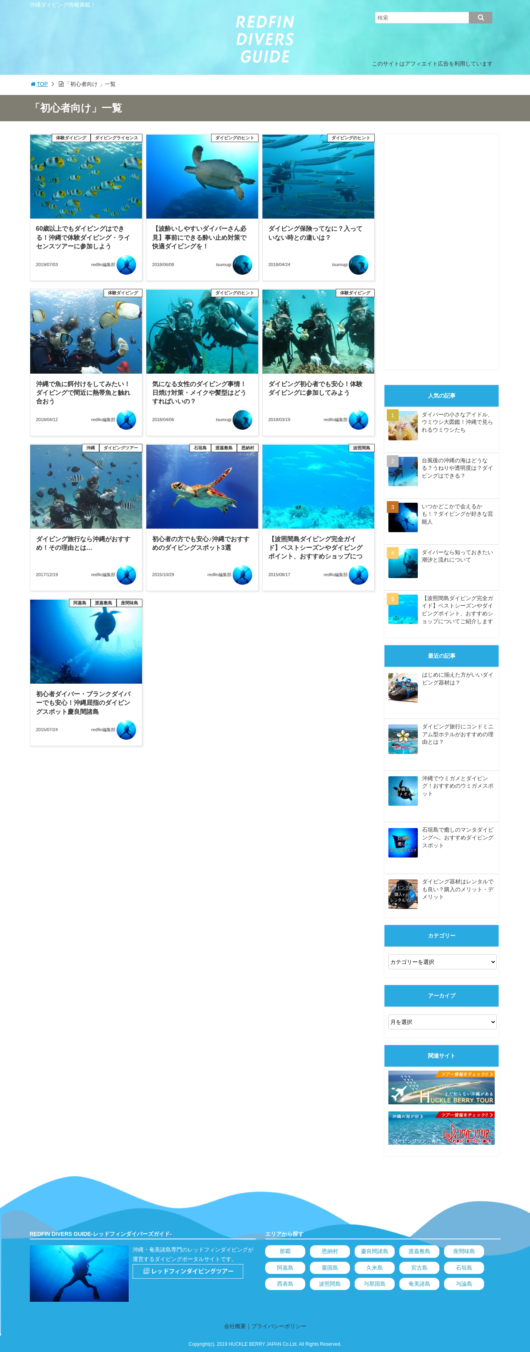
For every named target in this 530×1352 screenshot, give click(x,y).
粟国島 (330, 1267)
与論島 (464, 1284)
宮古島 (419, 1267)
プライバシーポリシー (278, 1326)
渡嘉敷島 (224, 447)
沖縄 (90, 447)
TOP (39, 84)
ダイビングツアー (121, 447)
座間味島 (129, 602)
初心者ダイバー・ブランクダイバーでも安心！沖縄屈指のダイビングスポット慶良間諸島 (83, 703)
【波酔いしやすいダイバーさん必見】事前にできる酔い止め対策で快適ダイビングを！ (199, 237)
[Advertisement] (441, 251)
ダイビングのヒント (234, 137)
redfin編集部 (103, 264)
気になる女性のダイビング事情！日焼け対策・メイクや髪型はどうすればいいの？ (199, 393)
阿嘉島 (79, 602)
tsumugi (223, 264)
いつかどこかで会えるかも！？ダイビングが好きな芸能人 (457, 514)
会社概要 (235, 1326)
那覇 (285, 1251)
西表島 (285, 1284)
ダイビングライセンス (116, 137)
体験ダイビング (71, 137)
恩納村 (247, 447)
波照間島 (361, 447)
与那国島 (375, 1284)
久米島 (374, 1267)
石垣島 (200, 447)
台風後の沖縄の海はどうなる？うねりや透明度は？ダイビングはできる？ (457, 468)
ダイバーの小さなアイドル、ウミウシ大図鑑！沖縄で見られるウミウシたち (457, 422)
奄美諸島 (419, 1284)
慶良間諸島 (374, 1251)
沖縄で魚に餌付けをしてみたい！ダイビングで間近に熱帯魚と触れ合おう (83, 393)
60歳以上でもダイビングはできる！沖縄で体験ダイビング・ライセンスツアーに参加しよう (83, 237)
